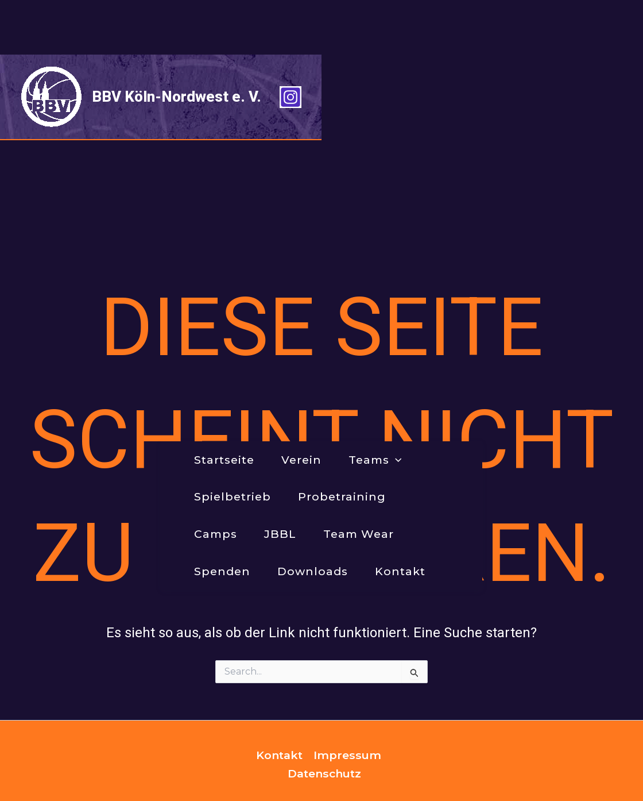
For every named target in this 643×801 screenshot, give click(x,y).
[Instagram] (612, 42)
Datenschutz (324, 708)
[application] (244, 106)
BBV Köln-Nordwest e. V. (176, 42)
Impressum (347, 689)
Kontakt (279, 689)
